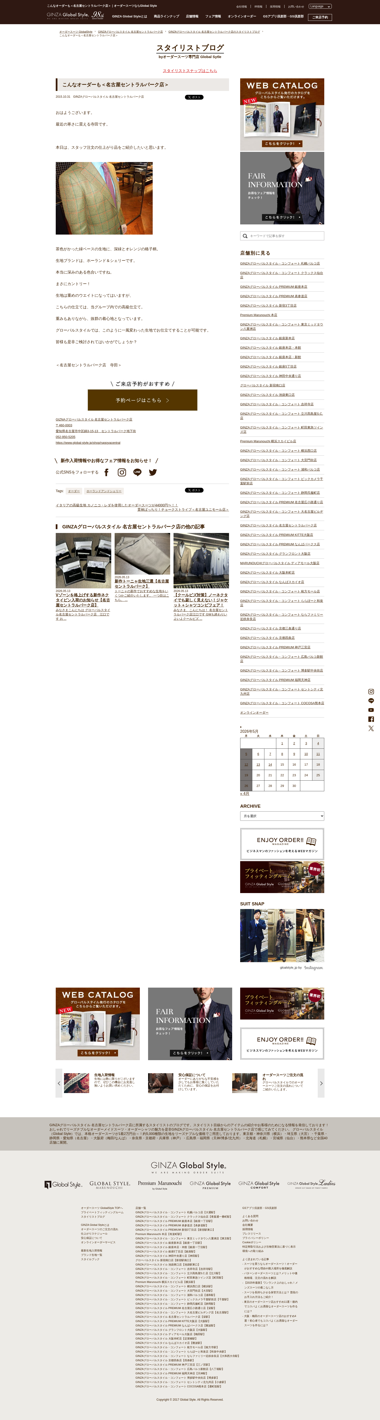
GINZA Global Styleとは (129, 16)
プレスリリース (251, 1233)
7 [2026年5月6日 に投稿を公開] (270, 754)
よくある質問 (250, 1216)
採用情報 (275, 6)
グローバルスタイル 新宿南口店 (262, 385)
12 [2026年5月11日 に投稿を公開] (246, 764)
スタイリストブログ (93, 1216)
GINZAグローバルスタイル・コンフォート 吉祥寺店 (277, 404)
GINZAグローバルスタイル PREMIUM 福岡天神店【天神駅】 (171, 1373)
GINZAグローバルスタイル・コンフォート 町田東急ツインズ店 (281, 430)
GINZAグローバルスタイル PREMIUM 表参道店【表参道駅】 (171, 1225)
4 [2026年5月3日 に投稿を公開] (318, 743)
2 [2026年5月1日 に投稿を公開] (294, 743)
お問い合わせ (296, 6)
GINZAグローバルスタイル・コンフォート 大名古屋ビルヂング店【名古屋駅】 (182, 1312)
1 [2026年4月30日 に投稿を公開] (282, 743)
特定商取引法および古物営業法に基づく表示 (269, 1246)
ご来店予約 (320, 17)
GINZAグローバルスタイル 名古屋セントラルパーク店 (278, 525)
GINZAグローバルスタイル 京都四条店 (267, 638)
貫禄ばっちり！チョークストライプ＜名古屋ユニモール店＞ (183, 509)
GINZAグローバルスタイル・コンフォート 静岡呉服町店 (280, 493)
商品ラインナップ (166, 16)
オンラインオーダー (242, 16)
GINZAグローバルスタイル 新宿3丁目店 (268, 305)
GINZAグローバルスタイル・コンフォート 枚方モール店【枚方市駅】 (177, 1347)
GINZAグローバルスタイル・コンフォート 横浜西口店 (278, 450)
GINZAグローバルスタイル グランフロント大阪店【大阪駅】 (171, 1329)
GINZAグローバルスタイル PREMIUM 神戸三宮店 (275, 647)
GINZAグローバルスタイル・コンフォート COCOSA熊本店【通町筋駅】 (178, 1386)
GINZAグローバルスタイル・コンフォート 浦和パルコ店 (280, 469)
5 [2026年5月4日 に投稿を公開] (246, 754)
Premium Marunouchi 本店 (258, 315)
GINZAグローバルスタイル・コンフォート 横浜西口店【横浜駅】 (174, 1286)
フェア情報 (213, 16)
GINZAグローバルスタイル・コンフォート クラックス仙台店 (281, 275)
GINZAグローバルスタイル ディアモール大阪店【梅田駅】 (170, 1334)
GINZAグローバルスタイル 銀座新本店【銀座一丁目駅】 (169, 1242)
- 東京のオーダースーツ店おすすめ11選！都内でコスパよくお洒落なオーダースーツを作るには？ (270, 1306)
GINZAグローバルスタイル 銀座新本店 (267, 338)
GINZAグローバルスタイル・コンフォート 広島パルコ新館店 (281, 659)
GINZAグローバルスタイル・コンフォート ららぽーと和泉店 (281, 603)
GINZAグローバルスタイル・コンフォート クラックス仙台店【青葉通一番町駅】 (183, 1216)
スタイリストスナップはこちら (190, 71)
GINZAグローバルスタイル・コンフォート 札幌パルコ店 (280, 263)
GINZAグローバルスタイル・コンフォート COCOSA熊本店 (282, 703)
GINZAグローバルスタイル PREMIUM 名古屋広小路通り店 (281, 502)
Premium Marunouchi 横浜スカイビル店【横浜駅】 (165, 1281)
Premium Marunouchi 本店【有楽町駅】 (159, 1234)
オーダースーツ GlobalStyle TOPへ (102, 1207)
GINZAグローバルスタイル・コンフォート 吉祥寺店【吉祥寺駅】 (174, 1268)
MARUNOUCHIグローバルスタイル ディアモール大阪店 (279, 563)
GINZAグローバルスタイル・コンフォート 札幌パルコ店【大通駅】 (175, 1212)
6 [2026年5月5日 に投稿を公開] (258, 754)
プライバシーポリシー (255, 1237)
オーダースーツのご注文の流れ (99, 1229)
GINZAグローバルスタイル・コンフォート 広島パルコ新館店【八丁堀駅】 (179, 1369)
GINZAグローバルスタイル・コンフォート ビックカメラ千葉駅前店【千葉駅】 (182, 1299)
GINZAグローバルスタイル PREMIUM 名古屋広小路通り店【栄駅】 (175, 1308)
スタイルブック (90, 1259)
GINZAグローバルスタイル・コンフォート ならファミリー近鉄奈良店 (281, 617)
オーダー (74, 491)
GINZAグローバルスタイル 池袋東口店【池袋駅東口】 (167, 1264)
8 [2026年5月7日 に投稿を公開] (282, 754)
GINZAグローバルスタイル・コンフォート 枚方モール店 (280, 591)
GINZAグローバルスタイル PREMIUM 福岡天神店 (275, 680)
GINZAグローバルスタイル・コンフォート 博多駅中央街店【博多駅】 (177, 1377)
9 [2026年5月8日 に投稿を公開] (294, 754)
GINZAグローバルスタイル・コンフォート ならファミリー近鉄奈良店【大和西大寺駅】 (187, 1355)
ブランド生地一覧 (91, 1254)
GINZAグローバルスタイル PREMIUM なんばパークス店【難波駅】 (175, 1325)
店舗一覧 (140, 1207)
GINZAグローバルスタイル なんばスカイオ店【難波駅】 (169, 1342)
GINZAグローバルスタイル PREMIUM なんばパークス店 (280, 544)
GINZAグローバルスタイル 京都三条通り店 (270, 628)
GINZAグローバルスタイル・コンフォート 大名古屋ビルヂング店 (281, 514)
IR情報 (258, 6)
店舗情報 (192, 16)
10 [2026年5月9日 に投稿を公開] (306, 754)
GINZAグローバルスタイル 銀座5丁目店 (268, 366)
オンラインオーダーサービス (98, 1242)
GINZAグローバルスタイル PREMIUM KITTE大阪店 (276, 535)
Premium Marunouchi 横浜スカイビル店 (268, 441)
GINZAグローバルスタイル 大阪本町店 (267, 572)
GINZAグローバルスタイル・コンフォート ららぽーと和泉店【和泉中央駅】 (181, 1351)
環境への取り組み (253, 1251)
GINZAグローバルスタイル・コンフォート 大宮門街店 (278, 460)
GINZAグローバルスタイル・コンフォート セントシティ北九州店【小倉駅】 (181, 1382)
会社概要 (247, 1224)
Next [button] (321, 1083)
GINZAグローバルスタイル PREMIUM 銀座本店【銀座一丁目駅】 (174, 1221)
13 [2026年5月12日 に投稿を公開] (258, 764)
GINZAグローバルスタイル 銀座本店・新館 (270, 357)
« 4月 (244, 793)
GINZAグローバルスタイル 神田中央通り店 (270, 376)
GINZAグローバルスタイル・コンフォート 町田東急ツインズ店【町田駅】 (179, 1277)
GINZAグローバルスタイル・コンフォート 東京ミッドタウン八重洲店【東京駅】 (183, 1238)
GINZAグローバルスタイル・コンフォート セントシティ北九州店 (281, 691)
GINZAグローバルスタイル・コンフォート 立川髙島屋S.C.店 (281, 416)
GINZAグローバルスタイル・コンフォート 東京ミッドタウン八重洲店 (281, 327)
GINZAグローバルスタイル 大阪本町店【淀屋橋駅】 (166, 1338)
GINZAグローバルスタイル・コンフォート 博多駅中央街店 (281, 670)
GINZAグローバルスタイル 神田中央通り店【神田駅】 (167, 1255)
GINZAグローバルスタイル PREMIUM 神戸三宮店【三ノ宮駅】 (173, 1364)
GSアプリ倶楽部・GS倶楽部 (283, 16)
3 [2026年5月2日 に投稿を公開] (306, 743)
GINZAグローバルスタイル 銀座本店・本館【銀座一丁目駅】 (171, 1247)
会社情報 (241, 6)
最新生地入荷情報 (91, 1250)
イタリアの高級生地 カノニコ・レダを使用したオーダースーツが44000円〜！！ (117, 505)
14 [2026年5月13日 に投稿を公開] (270, 764)
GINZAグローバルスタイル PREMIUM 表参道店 (273, 296)
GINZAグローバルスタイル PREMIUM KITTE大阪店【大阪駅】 (173, 1321)
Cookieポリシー (251, 1242)
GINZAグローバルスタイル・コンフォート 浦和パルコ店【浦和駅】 (175, 1295)
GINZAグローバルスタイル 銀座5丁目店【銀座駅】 (166, 1251)
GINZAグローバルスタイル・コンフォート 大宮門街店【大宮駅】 (174, 1290)
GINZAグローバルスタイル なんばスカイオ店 (272, 582)
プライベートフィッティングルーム (102, 1212)
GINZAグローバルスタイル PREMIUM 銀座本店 (273, 286)
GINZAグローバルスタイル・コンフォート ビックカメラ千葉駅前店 (281, 481)
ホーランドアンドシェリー (104, 491)
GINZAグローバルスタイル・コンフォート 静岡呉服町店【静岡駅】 (175, 1303)
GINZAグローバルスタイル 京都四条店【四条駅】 (165, 1360)
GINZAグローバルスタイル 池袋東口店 (267, 395)
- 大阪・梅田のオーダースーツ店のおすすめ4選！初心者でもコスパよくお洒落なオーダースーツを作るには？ (270, 1321)
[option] (106, 1083)
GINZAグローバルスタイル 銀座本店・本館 (270, 347)
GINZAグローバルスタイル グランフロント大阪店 (275, 553)
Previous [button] (58, 1083)
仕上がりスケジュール (94, 1233)
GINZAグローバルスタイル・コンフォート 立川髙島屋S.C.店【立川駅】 (178, 1273)
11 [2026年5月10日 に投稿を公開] (318, 754)
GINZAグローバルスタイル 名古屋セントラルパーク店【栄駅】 (173, 1316)
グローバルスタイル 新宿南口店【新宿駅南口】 (163, 1260)
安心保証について (91, 1237)
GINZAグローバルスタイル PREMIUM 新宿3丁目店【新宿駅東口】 (175, 1229)
